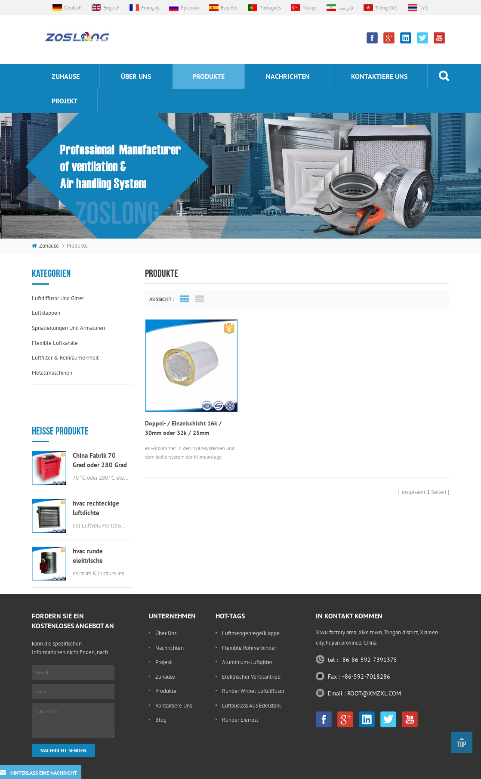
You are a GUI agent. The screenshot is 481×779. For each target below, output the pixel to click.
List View (200, 299)
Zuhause (66, 76)
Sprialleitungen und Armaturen (68, 328)
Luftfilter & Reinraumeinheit (65, 357)
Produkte (208, 76)
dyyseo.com (357, 770)
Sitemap (389, 770)
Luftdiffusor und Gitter (58, 298)
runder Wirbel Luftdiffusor (253, 674)
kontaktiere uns (379, 76)
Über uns (136, 76)
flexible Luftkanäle (55, 343)
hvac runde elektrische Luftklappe (88, 525)
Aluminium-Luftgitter (247, 645)
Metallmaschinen (52, 372)
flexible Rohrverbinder (249, 630)
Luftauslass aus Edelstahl (251, 688)
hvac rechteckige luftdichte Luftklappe (96, 478)
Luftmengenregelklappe (251, 616)
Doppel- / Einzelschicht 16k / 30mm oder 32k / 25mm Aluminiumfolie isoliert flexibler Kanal (187, 427)
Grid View (185, 299)
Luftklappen (46, 313)
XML (410, 770)
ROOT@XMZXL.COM (374, 676)
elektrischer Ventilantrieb (251, 659)
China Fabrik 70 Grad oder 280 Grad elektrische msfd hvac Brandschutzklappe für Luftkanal (100, 430)
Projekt (64, 100)
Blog (160, 703)
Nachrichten (288, 76)
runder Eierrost (240, 703)
